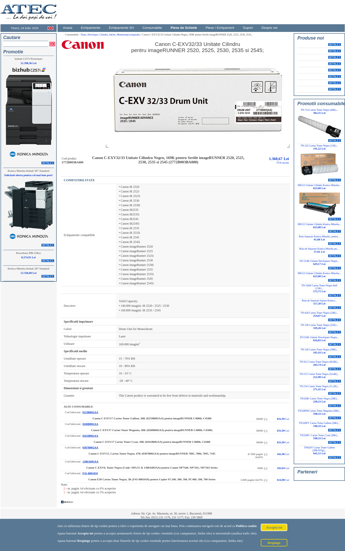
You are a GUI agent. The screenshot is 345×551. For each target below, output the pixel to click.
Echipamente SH (121, 28)
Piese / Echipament (220, 28)
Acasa (67, 28)
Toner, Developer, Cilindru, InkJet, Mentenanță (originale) (110, 34)
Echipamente (90, 28)
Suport (248, 28)
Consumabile (152, 28)
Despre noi (269, 28)
